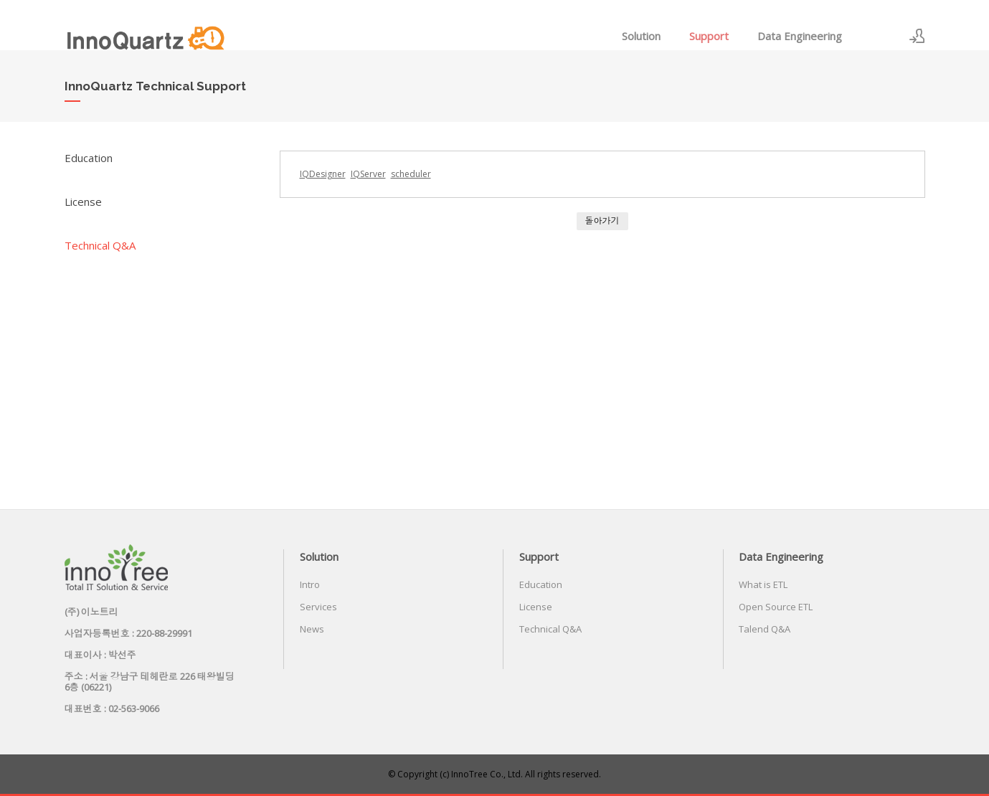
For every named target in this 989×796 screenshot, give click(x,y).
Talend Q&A (764, 628)
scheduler (411, 174)
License (83, 201)
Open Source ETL (776, 606)
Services (318, 606)
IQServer (368, 174)
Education (89, 158)
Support (709, 36)
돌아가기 (602, 220)
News (312, 628)
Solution (641, 36)
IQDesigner (323, 174)
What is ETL (763, 584)
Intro (310, 584)
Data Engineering (799, 36)
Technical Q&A (100, 245)
